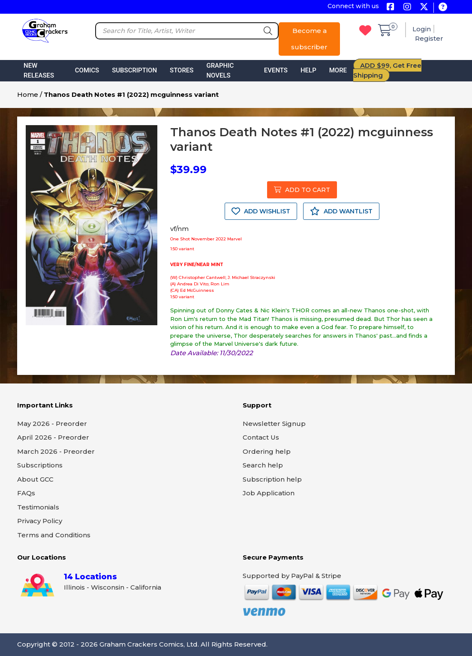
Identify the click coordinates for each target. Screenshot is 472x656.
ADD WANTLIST (341, 211)
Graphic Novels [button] (220, 70)
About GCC (35, 479)
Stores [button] (181, 70)
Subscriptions (40, 465)
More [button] (338, 70)
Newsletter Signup (274, 423)
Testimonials (38, 507)
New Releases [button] (39, 70)
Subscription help (272, 479)
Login (421, 29)
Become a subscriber (309, 39)
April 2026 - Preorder (53, 437)
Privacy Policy (39, 521)
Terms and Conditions (53, 535)
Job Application (269, 493)
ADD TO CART (302, 190)
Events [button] (276, 70)
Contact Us (261, 437)
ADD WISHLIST (260, 211)
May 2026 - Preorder (52, 423)
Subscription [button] (134, 70)
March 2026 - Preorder (56, 451)
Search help (263, 465)
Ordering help (267, 451)
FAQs (26, 493)
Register (429, 38)
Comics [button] (87, 70)
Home (27, 94)
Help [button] (308, 70)
